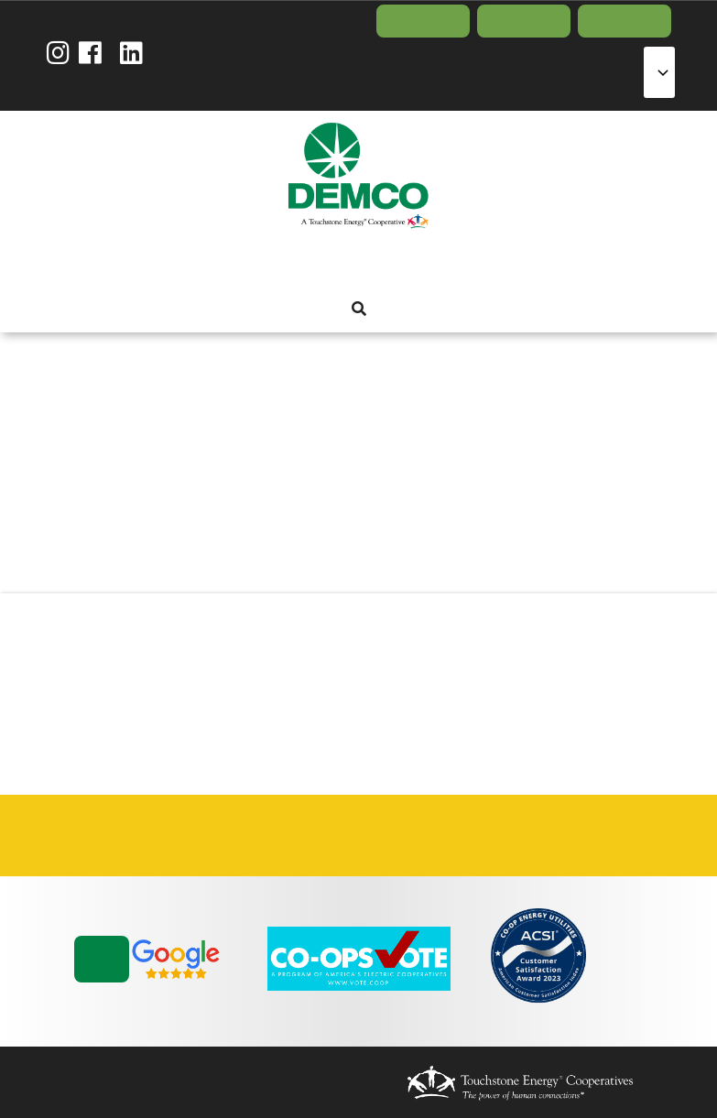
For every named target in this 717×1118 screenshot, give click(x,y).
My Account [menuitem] (291, 264)
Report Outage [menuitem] (523, 21)
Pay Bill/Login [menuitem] (423, 21)
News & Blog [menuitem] (456, 264)
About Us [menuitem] (258, 264)
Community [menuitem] (423, 264)
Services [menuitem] (324, 264)
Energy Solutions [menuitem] (357, 264)
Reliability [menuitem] (390, 264)
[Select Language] (659, 72)
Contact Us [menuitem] (624, 21)
